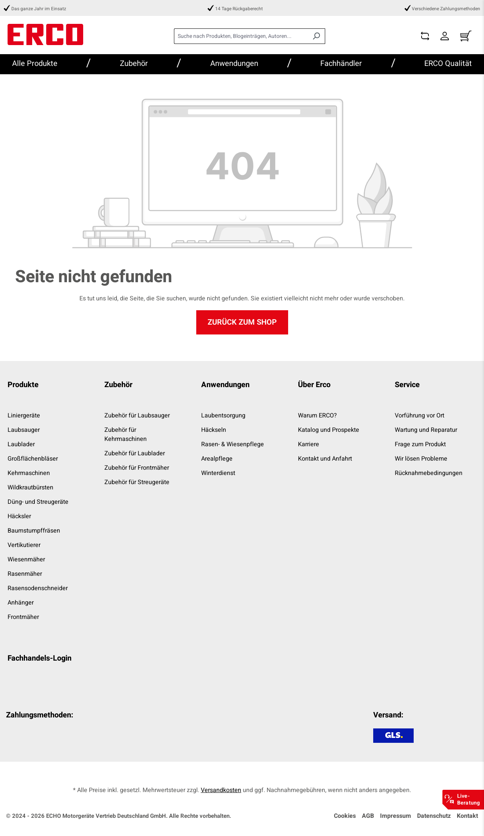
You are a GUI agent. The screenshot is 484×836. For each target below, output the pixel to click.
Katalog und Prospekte (328, 429)
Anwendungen (225, 384)
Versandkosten (221, 790)
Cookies (345, 815)
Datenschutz (434, 815)
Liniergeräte (24, 415)
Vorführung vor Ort (419, 415)
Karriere (308, 444)
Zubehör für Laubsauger (137, 415)
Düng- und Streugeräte (38, 501)
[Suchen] (316, 36)
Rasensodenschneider (38, 588)
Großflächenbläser (33, 458)
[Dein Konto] (444, 36)
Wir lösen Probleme (421, 458)
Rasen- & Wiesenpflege (232, 444)
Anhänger (21, 602)
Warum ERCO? (317, 415)
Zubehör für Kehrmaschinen (125, 434)
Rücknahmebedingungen (428, 473)
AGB (368, 815)
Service (407, 384)
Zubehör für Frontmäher (136, 467)
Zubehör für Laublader (134, 453)
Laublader (21, 444)
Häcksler (19, 516)
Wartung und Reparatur (426, 429)
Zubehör (118, 384)
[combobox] (241, 36)
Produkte (23, 384)
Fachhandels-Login (39, 658)
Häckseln (213, 429)
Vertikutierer (24, 545)
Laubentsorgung (223, 415)
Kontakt (467, 815)
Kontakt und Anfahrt (325, 458)
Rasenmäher (25, 573)
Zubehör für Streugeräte (136, 482)
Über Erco (314, 384)
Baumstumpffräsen (34, 530)
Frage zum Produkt (420, 444)
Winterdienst (218, 473)
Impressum (395, 815)
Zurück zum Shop (242, 322)
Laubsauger (24, 429)
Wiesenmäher (26, 559)
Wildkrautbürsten (30, 487)
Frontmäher (23, 617)
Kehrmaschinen (29, 473)
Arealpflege (217, 458)
